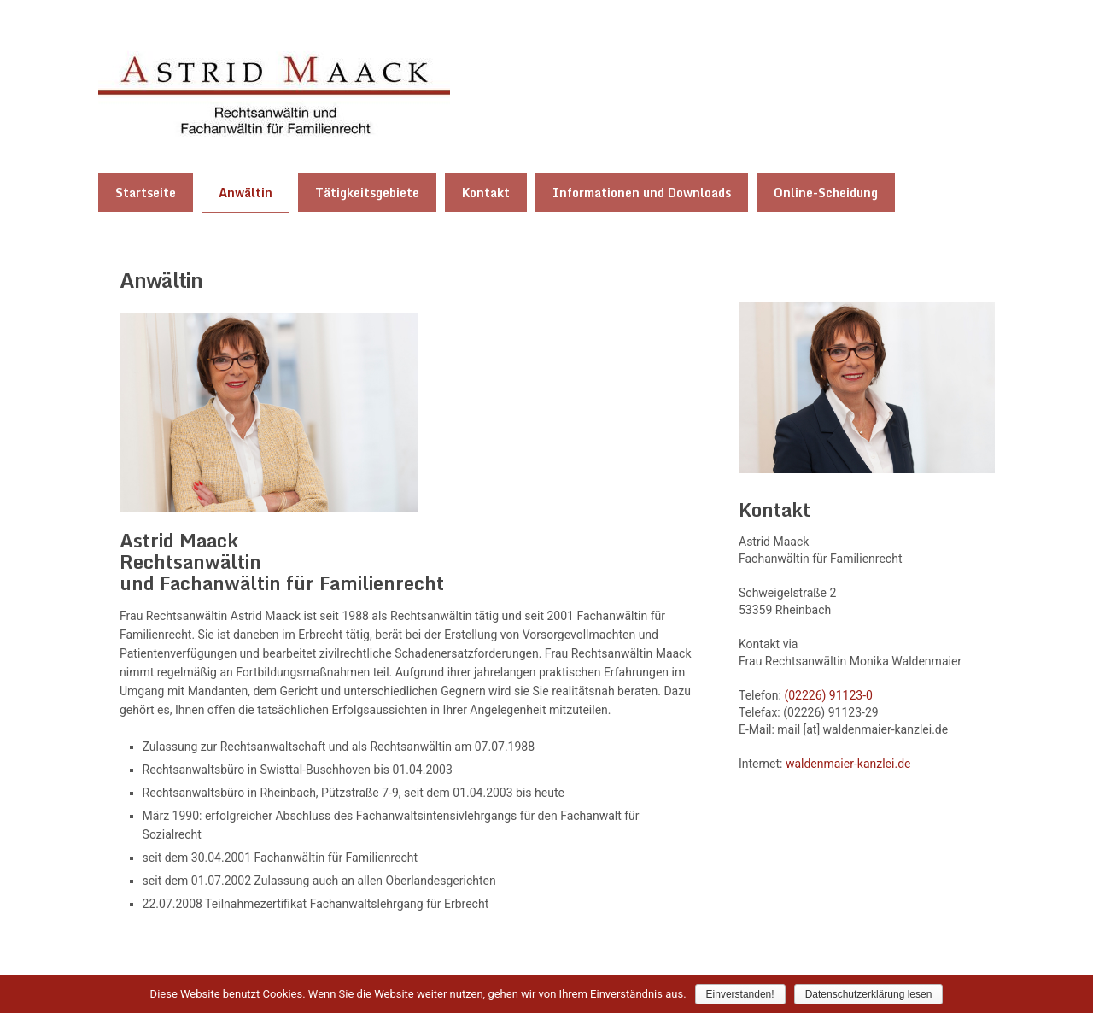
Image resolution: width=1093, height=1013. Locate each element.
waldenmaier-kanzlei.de (848, 763)
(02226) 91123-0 (828, 694)
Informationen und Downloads (641, 192)
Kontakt (486, 192)
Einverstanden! (740, 994)
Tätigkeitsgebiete (367, 192)
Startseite (145, 192)
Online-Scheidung (826, 192)
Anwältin (245, 192)
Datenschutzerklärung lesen (868, 994)
